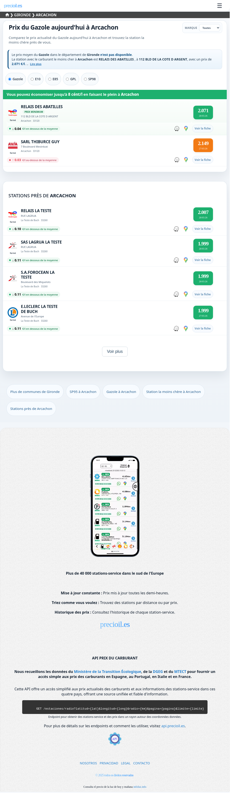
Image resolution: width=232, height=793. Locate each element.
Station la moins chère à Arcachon (173, 391)
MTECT (180, 671)
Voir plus (115, 351)
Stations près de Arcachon (31, 408)
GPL (71, 79)
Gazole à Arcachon (121, 391)
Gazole (15, 79)
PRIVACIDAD (109, 764)
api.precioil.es (173, 727)
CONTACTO (141, 764)
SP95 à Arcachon (83, 391)
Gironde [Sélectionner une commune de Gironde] (23, 14)
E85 (53, 79)
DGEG (158, 671)
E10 (35, 79)
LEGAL (126, 764)
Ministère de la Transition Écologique (107, 671)
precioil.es (115, 624)
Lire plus (35, 64)
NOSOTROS (88, 764)
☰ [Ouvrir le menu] (219, 5)
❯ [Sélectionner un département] (10, 14)
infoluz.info (139, 788)
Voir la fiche (203, 128)
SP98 (90, 79)
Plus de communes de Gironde (35, 391)
